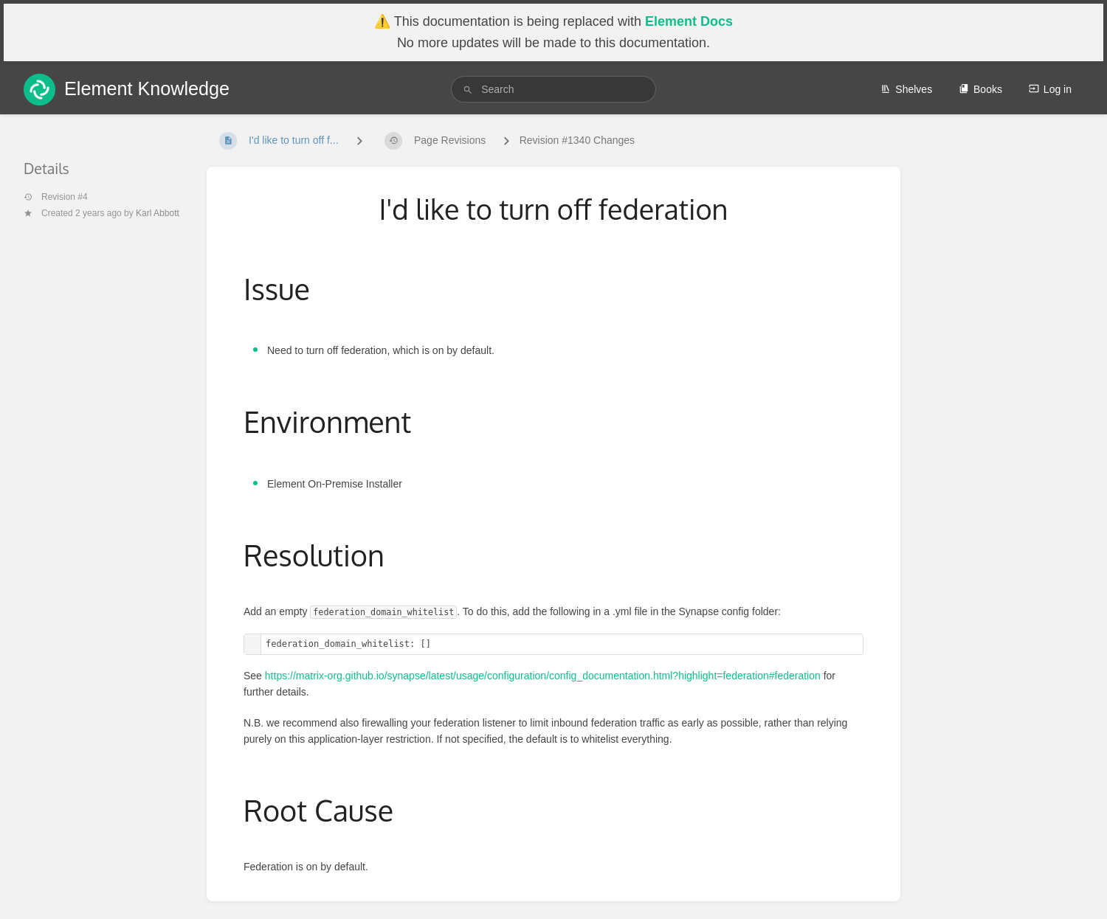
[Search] (468, 89)
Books (980, 89)
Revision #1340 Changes (577, 140)
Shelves (906, 89)
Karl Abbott (157, 213)
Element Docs (689, 21)
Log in (1050, 89)
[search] (553, 89)
